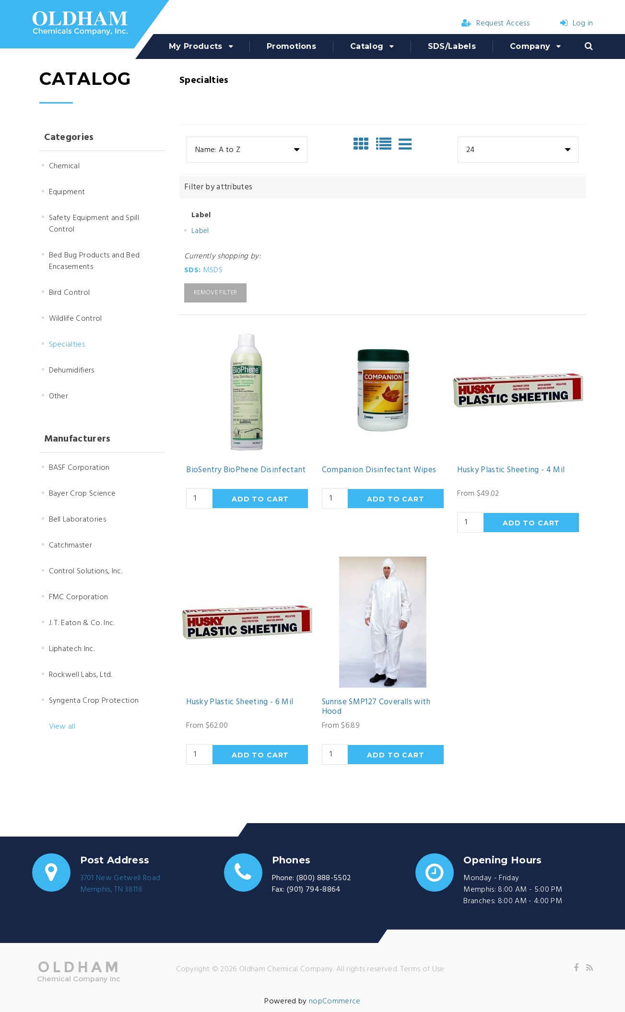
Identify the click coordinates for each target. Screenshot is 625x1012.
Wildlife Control (75, 319)
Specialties (67, 344)
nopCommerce (335, 1001)
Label (200, 231)
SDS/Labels (452, 46)
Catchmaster (71, 545)
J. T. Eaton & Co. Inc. (82, 623)
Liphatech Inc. (71, 649)
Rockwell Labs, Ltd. (80, 675)
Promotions (291, 46)
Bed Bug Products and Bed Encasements (94, 261)
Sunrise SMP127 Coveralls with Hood (376, 707)
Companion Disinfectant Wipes (379, 470)
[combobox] (247, 150)
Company (530, 46)
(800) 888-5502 (323, 878)
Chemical (64, 166)
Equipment (67, 192)
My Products (196, 46)
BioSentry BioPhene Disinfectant (246, 470)
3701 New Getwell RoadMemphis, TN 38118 (120, 884)
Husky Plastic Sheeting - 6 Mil (239, 702)
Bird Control (69, 293)
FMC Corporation (78, 597)
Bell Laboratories (77, 519)
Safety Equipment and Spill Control (94, 224)
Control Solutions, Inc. (85, 571)
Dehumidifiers (71, 370)
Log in (576, 23)
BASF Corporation (79, 468)
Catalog (366, 46)
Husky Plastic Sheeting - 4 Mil (511, 470)
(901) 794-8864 (314, 890)
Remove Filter (215, 293)
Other (59, 396)
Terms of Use (423, 969)
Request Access (495, 23)
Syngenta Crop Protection (94, 701)
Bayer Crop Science (82, 494)
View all (62, 727)
